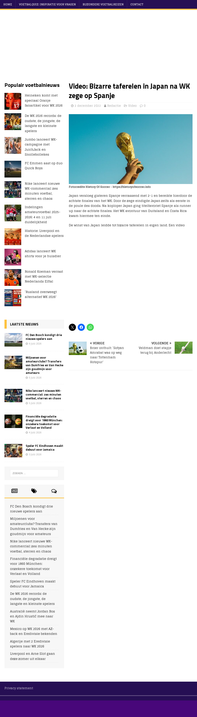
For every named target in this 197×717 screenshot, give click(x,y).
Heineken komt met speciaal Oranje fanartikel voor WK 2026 (44, 100)
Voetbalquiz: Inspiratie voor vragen (47, 4)
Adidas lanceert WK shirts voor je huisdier (43, 253)
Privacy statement (18, 688)
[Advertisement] (100, 48)
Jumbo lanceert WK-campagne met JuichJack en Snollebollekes (41, 147)
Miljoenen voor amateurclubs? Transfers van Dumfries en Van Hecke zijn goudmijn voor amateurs (44, 365)
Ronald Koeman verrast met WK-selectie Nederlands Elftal (44, 276)
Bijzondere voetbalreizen (103, 4)
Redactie (114, 105)
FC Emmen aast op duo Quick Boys (44, 165)
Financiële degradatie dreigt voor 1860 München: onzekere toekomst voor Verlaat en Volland (44, 422)
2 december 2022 (88, 105)
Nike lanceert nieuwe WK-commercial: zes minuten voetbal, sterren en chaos (42, 191)
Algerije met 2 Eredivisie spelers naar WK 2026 (30, 643)
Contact (136, 4)
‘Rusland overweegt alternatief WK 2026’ (41, 294)
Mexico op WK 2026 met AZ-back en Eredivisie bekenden (33, 631)
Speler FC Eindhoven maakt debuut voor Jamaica (44, 447)
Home (7, 4)
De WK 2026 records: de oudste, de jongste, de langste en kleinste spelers (43, 123)
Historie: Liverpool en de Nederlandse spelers (44, 233)
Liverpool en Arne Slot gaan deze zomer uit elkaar (32, 656)
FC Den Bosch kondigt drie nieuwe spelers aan (44, 337)
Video (132, 105)
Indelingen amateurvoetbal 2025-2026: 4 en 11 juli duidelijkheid (42, 214)
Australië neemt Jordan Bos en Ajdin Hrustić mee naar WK (32, 616)
